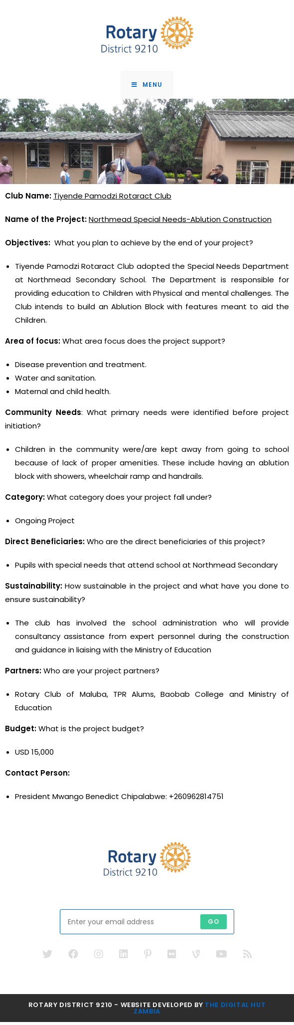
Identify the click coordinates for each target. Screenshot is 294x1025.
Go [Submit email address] (213, 924)
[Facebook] (73, 957)
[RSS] (247, 957)
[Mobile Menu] (147, 87)
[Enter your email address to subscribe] (147, 924)
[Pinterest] (147, 957)
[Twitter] (47, 957)
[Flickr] (171, 957)
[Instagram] (98, 957)
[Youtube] (221, 957)
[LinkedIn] (123, 957)
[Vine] (196, 957)
